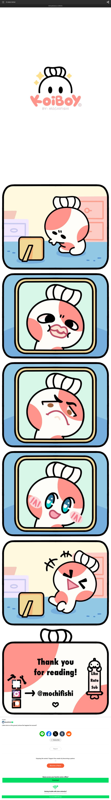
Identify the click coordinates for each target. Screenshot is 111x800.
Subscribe (56, 740)
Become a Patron (55, 766)
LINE (42, 733)
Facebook (48, 733)
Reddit (68, 733)
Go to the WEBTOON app (55, 796)
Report (55, 749)
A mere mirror (10, 2)
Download (55, 780)
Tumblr (62, 733)
